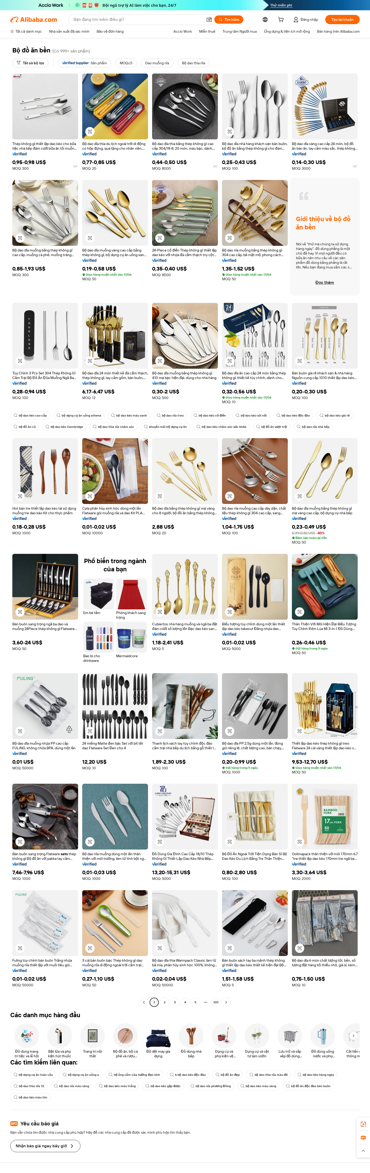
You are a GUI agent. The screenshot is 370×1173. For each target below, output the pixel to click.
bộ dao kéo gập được (163, 1086)
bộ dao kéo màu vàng (258, 1086)
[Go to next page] (226, 1002)
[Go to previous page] (144, 1002)
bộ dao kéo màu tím (30, 1097)
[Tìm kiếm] (228, 19)
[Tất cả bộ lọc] (30, 63)
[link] (363, 1124)
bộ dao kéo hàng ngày (316, 1075)
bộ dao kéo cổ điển (209, 415)
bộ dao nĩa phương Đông (210, 1086)
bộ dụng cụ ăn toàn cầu (33, 1075)
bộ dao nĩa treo (170, 415)
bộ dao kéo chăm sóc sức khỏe (221, 427)
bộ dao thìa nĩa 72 (29, 1086)
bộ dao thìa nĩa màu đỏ (268, 1075)
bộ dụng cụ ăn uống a (81, 1075)
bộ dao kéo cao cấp (30, 415)
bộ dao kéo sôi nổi (251, 415)
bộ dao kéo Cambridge (64, 427)
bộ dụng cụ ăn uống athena (79, 415)
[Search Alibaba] (137, 19)
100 (216, 1002)
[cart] (282, 20)
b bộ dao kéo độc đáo (188, 1075)
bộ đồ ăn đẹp (227, 1075)
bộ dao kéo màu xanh (129, 415)
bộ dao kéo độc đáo (293, 415)
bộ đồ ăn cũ (25, 427)
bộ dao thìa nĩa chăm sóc (113, 427)
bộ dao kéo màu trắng (117, 1086)
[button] (209, 19)
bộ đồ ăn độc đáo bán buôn (308, 1086)
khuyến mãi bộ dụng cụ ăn (165, 427)
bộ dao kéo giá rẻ (334, 415)
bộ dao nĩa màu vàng (71, 1086)
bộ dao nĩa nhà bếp (313, 427)
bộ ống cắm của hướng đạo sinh (134, 1075)
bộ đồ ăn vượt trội (271, 427)
